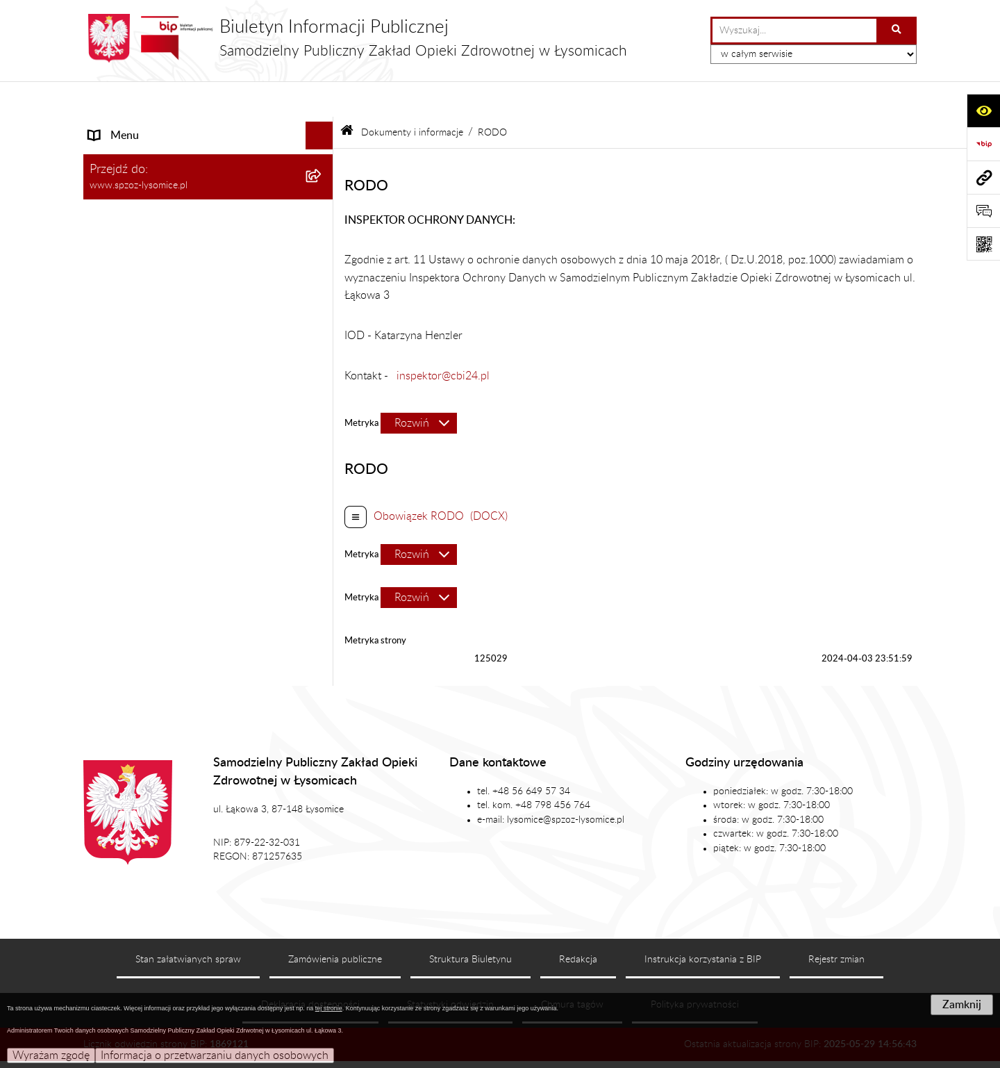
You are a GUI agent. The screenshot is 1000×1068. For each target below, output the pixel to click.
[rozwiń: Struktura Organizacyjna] (322, 156)
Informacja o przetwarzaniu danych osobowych (214, 1055)
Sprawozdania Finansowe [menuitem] (150, 430)
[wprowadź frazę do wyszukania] (794, 30)
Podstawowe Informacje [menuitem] (146, 127)
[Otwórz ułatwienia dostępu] (983, 110)
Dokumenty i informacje (412, 96)
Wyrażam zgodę (51, 1055)
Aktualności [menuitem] (117, 402)
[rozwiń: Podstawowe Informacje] (322, 128)
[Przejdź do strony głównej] (355, 38)
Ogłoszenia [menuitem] (116, 374)
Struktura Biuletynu (470, 924)
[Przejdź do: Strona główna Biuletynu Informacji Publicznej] (346, 97)
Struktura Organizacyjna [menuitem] (147, 155)
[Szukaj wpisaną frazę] (897, 30)
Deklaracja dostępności (310, 968)
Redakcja (578, 924)
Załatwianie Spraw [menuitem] (133, 183)
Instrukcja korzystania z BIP (702, 924)
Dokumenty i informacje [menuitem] (147, 211)
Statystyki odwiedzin (450, 968)
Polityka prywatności (695, 968)
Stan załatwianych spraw (188, 924)
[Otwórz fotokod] (983, 244)
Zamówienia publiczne (335, 924)
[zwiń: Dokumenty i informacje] (322, 211)
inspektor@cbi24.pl (443, 339)
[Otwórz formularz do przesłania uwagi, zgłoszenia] (983, 210)
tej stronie (328, 1008)
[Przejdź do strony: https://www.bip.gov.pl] (983, 144)
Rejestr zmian (836, 924)
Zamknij (961, 1004)
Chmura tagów (572, 968)
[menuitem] (208, 256)
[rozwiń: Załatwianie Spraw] (322, 183)
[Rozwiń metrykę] (419, 387)
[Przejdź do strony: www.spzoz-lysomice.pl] (983, 177)
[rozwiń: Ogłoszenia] (322, 374)
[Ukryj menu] (319, 100)
